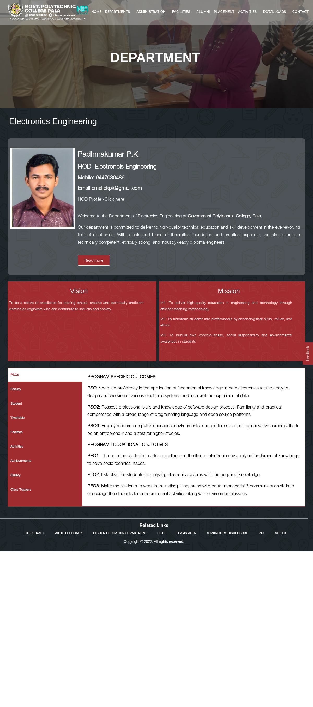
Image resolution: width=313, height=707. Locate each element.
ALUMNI (203, 12)
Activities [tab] (16, 446)
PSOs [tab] (14, 375)
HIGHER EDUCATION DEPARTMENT (120, 533)
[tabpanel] (193, 437)
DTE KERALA (35, 533)
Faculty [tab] (15, 389)
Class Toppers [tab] (20, 489)
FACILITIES (182, 11)
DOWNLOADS (275, 11)
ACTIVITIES (248, 11)
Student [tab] (16, 403)
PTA (261, 533)
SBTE (161, 533)
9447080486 (110, 177)
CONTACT (300, 12)
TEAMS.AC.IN (186, 533)
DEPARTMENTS (119, 11)
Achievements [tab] (20, 461)
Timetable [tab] (17, 418)
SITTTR (280, 533)
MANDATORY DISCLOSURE (227, 533)
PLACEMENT (224, 12)
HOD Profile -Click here (101, 199)
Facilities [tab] (16, 432)
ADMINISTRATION (152, 11)
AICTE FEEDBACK (69, 533)
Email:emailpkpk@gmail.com (110, 188)
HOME (96, 12)
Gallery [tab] (15, 475)
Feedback (307, 353)
